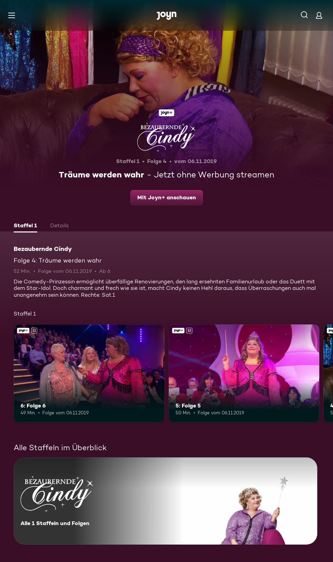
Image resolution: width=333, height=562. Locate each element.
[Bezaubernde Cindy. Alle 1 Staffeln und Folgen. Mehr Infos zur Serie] (165, 501)
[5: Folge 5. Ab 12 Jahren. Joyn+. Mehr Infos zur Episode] (244, 373)
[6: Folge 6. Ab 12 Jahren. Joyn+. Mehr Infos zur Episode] (89, 373)
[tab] (25, 226)
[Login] (319, 15)
